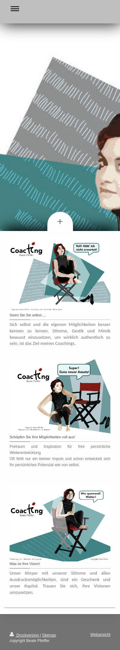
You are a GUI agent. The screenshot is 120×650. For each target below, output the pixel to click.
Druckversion (25, 635)
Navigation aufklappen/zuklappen (60, 8)
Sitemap (49, 635)
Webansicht (100, 634)
